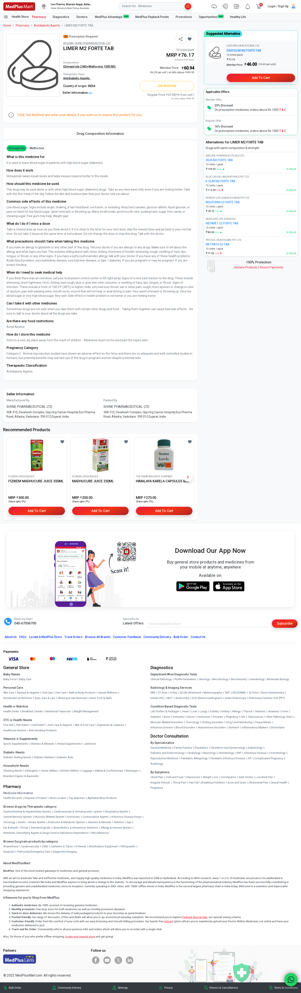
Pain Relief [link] (22, 724)
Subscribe (284, 623)
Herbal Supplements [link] (69, 743)
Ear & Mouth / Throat (15, 827)
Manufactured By (17, 400)
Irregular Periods (160, 782)
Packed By (110, 400)
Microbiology (220, 679)
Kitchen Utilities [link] (69, 770)
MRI (152, 692)
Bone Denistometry (272, 692)
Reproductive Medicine (164, 758)
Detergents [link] (31, 770)
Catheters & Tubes (62, 846)
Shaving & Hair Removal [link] (72, 698)
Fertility (214, 711)
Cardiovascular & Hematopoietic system (78, 811)
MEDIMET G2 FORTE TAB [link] (222, 223)
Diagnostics (61, 17)
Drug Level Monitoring (239, 722)
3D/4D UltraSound (190, 692)
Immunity (178, 716)
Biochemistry (239, 679)
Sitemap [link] (123, 987)
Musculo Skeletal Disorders (166, 722)
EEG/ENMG (239, 692)
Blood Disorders (185, 727)
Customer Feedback (127, 637)
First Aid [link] (8, 724)
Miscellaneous (100, 832)
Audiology (156, 763)
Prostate (218, 716)
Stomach (233, 727)
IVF (250, 758)
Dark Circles (246, 777)
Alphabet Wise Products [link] (102, 798)
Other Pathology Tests (279, 716)
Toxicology (192, 722)
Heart (185, 711)
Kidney (225, 711)
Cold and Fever (175, 777)
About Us (11, 637)
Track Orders (73, 637)
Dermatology (226, 752)
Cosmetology (277, 752)
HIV (243, 716)
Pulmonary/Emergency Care (33, 851)
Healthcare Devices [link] (14, 730)
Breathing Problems (213, 782)
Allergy (236, 711)
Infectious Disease (161, 727)
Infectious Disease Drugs (126, 816)
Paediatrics (201, 747)
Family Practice (183, 747)
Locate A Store (45, 637)
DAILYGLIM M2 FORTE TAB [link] (244, 50)
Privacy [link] (168, 987)
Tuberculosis (255, 716)
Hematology (257, 679)
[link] (19, 6)
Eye (129, 822)
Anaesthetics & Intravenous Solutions (75, 827)
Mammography (213, 692)
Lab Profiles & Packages (165, 711)
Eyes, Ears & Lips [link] (45, 698)
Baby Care (25, 679)
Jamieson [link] (90, 743)
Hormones (73, 816)
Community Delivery (157, 637)
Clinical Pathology (161, 679)
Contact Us (198, 637)
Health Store (16, 16)
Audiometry (182, 698)
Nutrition (119, 822)
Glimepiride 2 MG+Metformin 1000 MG (89, 66)
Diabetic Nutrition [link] (44, 757)
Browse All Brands (98, 637)
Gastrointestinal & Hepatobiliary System (27, 811)
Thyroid (247, 711)
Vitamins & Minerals (99, 822)
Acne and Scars (237, 782)
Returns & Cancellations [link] (223, 987)
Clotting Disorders (212, 722)
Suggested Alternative (223, 34)
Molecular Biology (278, 679)
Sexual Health (279, 782)
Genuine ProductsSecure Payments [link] (258, 267)
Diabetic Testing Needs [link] (17, 757)
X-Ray (173, 692)
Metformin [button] (37, 148)
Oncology (9, 822)
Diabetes (155, 716)
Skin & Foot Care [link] (84, 724)
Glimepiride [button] (16, 148)
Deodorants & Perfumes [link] (17, 698)
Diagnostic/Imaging (65, 851)
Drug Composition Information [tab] (100, 134)
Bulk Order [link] (15, 987)
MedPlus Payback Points (152, 17)
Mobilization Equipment (103, 846)
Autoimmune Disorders (212, 727)
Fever (285, 711)
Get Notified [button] (167, 86)
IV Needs (80, 846)
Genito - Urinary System (31, 822)
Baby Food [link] (10, 679)
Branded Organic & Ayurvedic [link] (21, 776)
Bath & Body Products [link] (82, 692)
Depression (193, 777)
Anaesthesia (10, 846)
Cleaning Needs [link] (12, 770)
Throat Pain (179, 782)
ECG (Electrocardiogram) (207, 698)
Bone (167, 716)
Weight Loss (210, 777)
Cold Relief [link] (38, 724)
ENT (239, 752)
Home (7, 25)
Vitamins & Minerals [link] (42, 743)
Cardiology (193, 752)
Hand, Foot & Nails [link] (100, 698)
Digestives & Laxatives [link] (110, 724)
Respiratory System (116, 811)
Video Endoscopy (235, 698)
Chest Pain (156, 777)
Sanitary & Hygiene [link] (28, 692)
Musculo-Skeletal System (49, 816)
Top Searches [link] (77, 798)
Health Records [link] (12, 798)
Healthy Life (238, 17)
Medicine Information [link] (18, 793)
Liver (194, 711)
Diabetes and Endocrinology (167, 752)
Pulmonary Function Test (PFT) (267, 698)
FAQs (22, 637)
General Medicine (160, 747)
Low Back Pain (264, 777)
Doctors (82, 17)
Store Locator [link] (58, 798)
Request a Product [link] (36, 798)
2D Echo (254, 692)
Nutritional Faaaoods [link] (58, 711)
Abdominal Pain (258, 782)
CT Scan (162, 692)
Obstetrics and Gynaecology (228, 747)
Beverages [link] (132, 770)
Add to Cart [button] (37, 511)
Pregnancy (232, 716)
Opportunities (211, 17)
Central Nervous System (17, 816)
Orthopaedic (127, 846)
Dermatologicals (41, 827)
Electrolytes (278, 727)
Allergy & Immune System (116, 827)
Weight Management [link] (86, 711)
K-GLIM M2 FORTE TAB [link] (220, 181)
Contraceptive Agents (96, 816)
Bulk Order (180, 637)
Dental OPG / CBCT (161, 698)
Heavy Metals (263, 722)
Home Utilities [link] (49, 770)
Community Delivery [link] (69, 987)
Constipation (228, 777)
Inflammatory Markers (255, 727)
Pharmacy (39, 17)
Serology (204, 679)
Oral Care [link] (47, 692)
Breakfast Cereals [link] (32, 711)
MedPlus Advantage (112, 17)
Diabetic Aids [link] (65, 757)
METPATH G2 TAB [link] (218, 244)
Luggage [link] (87, 770)
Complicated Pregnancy (268, 758)
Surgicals (8, 851)
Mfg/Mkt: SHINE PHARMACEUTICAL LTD (87, 43)
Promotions (184, 17)
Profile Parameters (185, 679)
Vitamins (260, 711)
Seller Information (77, 92)
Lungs (203, 711)
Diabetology (255, 747)
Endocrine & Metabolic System (66, 822)
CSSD (45, 846)
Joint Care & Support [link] (59, 724)
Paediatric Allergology (194, 758)
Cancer (190, 716)
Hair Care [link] (61, 692)
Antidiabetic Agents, (76, 78)
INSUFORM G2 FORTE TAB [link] (223, 202)
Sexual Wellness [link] (107, 692)
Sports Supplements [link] (15, 743)
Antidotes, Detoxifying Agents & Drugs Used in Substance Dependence (46, 832)
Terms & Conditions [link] (286, 987)
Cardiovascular (30, 846)
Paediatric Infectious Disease (227, 758)
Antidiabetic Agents (47, 25)
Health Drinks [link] (11, 711)
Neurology (209, 752)
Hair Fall (194, 782)
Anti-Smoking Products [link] (43, 730)
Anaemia (273, 711)
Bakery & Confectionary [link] (109, 770)
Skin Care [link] (8, 692)
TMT (227, 692)
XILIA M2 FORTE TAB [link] (219, 160)
